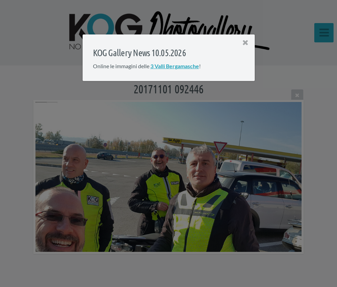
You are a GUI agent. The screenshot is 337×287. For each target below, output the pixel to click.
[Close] (245, 42)
